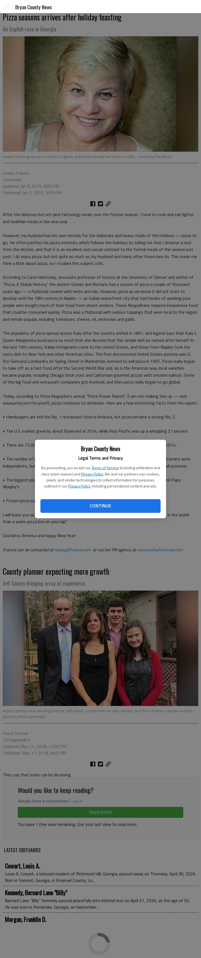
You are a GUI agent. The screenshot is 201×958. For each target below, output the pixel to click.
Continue (100, 505)
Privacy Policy (92, 474)
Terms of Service (105, 468)
